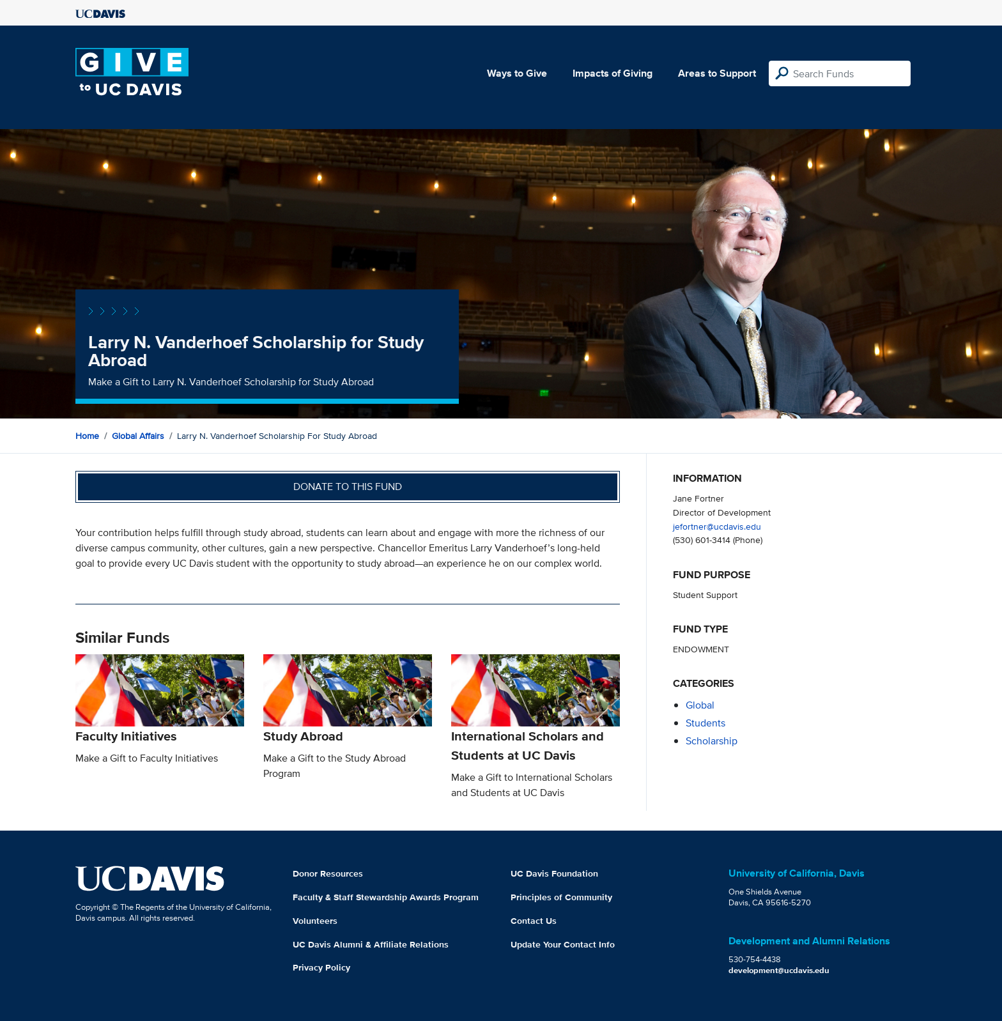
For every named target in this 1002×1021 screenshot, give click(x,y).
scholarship (711, 740)
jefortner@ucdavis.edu (717, 526)
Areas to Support (717, 73)
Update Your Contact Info (563, 944)
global (700, 705)
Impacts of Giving (612, 73)
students (705, 723)
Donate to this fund (347, 486)
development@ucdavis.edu (778, 970)
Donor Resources (328, 873)
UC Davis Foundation (554, 873)
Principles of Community (561, 897)
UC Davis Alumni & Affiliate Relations (371, 944)
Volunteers (315, 920)
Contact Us (534, 920)
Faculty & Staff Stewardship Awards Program (386, 897)
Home (87, 435)
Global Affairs (138, 435)
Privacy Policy (321, 967)
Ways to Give (517, 73)
